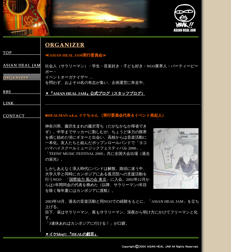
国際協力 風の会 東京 (87, 179)
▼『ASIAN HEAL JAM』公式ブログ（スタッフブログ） (95, 93)
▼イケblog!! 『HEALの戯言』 (71, 234)
